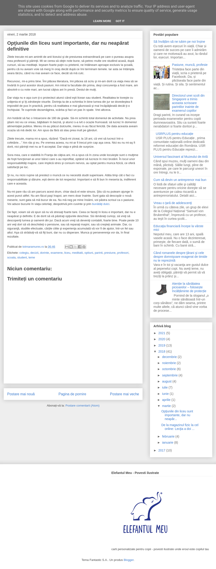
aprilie (166, 400)
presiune (110, 252)
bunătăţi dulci (100, 204)
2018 (162, 351)
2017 (162, 450)
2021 (162, 333)
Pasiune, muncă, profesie (190, 65)
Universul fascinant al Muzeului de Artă (180, 156)
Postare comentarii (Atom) (82, 405)
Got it (120, 21)
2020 (162, 339)
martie (167, 406)
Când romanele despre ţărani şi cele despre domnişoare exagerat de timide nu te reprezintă (180, 256)
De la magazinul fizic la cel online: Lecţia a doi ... (179, 427)
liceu (67, 252)
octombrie (169, 369)
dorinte (44, 252)
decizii (34, 252)
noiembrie (169, 363)
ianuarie (168, 442)
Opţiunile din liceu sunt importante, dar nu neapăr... (177, 415)
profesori (123, 252)
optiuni (88, 252)
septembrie (170, 375)
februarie (168, 436)
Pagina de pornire (72, 394)
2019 (162, 345)
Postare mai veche (124, 394)
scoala (11, 257)
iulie (165, 387)
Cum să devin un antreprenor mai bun (179, 180)
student (22, 257)
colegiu (24, 252)
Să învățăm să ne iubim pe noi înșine (179, 41)
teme (32, 257)
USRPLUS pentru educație (175, 134)
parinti (99, 252)
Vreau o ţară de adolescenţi (172, 203)
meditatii (77, 252)
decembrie (170, 357)
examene (57, 252)
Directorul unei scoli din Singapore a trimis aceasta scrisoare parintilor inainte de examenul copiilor (188, 103)
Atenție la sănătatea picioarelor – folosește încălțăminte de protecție (189, 287)
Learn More (102, 21)
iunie (165, 394)
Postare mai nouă (21, 394)
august (167, 381)
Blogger (129, 560)
